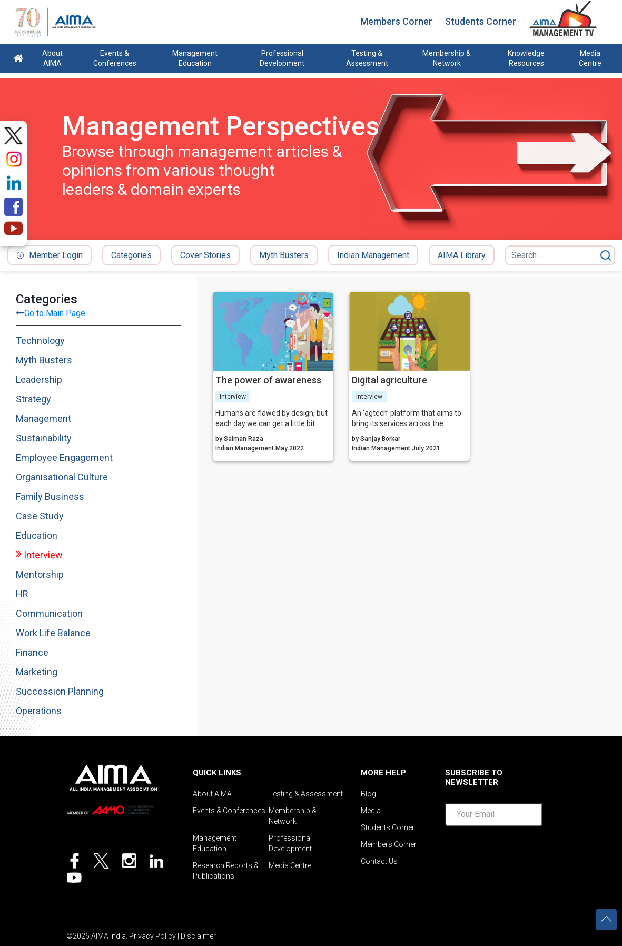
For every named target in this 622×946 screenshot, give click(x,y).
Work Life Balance (53, 632)
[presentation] (525, 854)
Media (371, 810)
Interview (43, 554)
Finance (32, 652)
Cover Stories (205, 255)
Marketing (36, 671)
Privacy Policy (152, 936)
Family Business (50, 496)
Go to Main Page (54, 313)
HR (22, 593)
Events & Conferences (114, 58)
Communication (49, 613)
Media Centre (590, 58)
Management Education (195, 58)
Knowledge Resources (526, 58)
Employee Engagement (64, 457)
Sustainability (44, 438)
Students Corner (480, 21)
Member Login (49, 255)
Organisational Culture (62, 476)
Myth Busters (284, 255)
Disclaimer (198, 936)
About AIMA (52, 58)
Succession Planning (60, 691)
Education (36, 535)
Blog (368, 794)
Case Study (40, 515)
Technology (40, 340)
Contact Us (379, 861)
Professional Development (282, 58)
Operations (39, 710)
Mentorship (40, 574)
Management (43, 418)
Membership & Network (446, 58)
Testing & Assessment (367, 58)
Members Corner (396, 21)
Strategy (33, 399)
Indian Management (373, 255)
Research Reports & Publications (226, 870)
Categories (131, 255)
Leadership (39, 379)
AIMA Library (462, 255)
